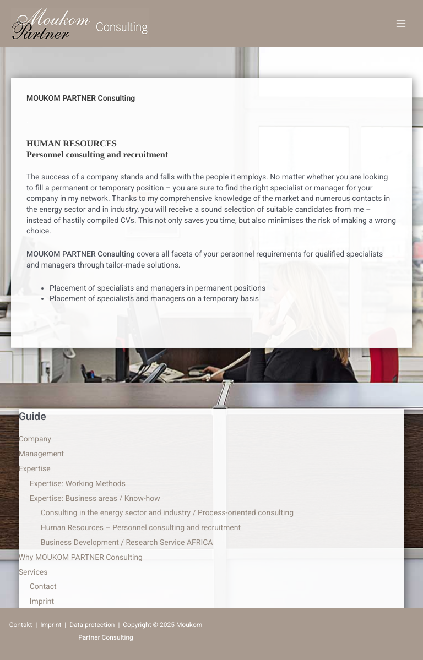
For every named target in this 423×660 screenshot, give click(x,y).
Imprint (42, 601)
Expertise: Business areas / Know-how (95, 498)
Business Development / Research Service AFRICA (127, 542)
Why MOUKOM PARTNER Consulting (81, 557)
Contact (43, 586)
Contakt (20, 625)
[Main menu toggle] (400, 24)
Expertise (35, 469)
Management (41, 454)
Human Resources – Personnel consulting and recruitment (141, 527)
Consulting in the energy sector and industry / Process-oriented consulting (167, 513)
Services (33, 572)
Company (35, 439)
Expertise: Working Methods (78, 483)
